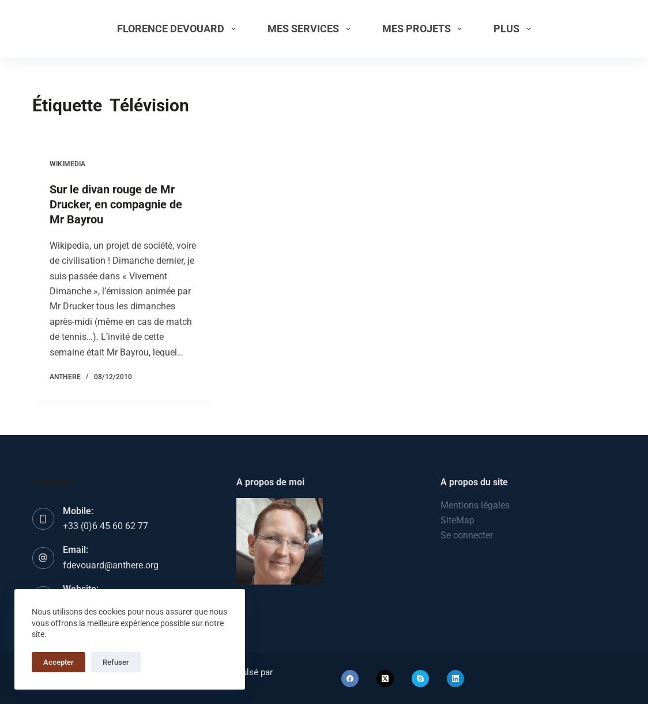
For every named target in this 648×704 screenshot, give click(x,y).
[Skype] (420, 678)
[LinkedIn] (455, 678)
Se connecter (466, 535)
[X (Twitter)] (385, 678)
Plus (514, 29)
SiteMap (457, 520)
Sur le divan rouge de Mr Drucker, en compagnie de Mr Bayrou (116, 204)
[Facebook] (350, 678)
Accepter (58, 662)
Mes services (311, 29)
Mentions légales (475, 505)
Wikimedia (67, 164)
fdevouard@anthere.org (111, 565)
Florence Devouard (178, 29)
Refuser (116, 662)
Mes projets (424, 29)
